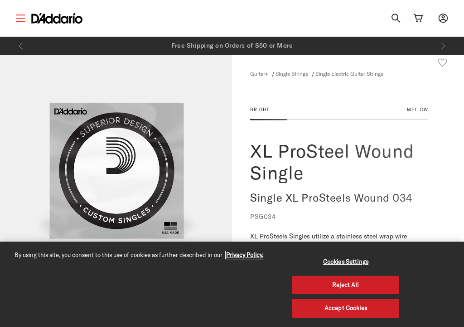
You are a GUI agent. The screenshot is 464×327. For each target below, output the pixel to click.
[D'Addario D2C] (56, 18)
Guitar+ (259, 73)
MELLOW (417, 109)
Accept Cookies (345, 308)
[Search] (396, 18)
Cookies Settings (345, 261)
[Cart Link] (418, 18)
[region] (232, 284)
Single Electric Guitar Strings (349, 73)
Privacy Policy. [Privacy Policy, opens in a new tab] (244, 254)
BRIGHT (260, 109)
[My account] (443, 18)
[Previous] (21, 46)
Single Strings (292, 73)
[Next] (443, 46)
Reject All (345, 284)
